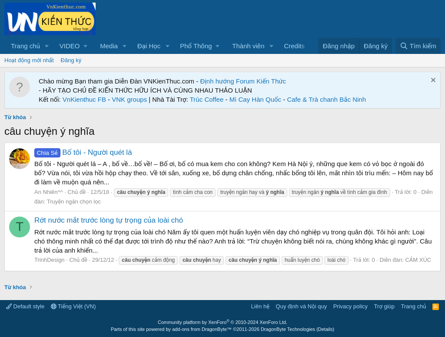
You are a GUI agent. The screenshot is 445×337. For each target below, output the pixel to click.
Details (325, 329)
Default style (25, 306)
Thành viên (248, 46)
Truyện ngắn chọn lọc (74, 201)
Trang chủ (25, 46)
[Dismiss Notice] (432, 81)
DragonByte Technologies (288, 329)
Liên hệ (260, 306)
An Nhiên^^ (48, 192)
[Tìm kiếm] (418, 46)
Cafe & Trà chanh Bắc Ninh (326, 99)
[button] (47, 46)
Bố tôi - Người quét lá (83, 152)
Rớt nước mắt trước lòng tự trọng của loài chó (108, 220)
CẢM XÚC (418, 260)
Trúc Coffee (207, 99)
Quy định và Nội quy (301, 306)
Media (109, 46)
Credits (294, 46)
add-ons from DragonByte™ (202, 329)
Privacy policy (350, 306)
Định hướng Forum (227, 81)
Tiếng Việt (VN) (73, 306)
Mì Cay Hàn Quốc (255, 99)
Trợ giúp (384, 306)
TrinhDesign (49, 260)
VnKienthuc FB (84, 99)
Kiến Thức (271, 81)
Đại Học (148, 46)
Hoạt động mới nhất (29, 60)
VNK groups (129, 99)
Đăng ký (71, 60)
